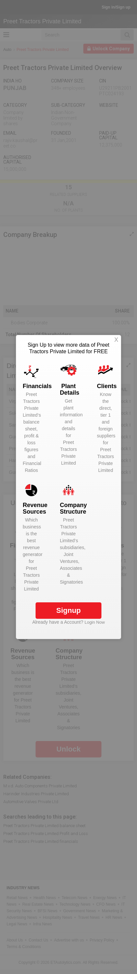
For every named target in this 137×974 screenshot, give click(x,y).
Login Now (95, 622)
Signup (68, 610)
